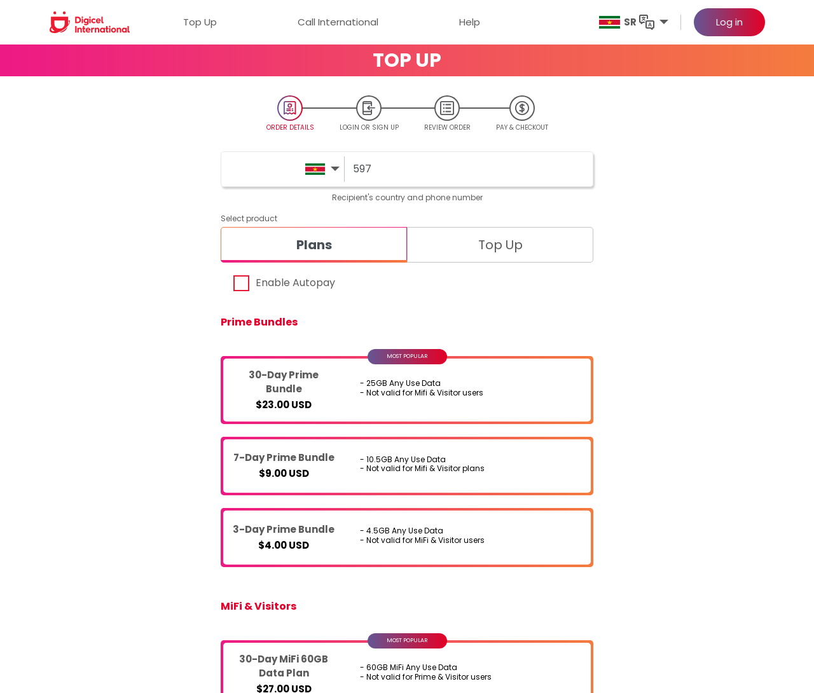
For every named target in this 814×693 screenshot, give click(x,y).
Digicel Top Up (92, 554)
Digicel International (251, 554)
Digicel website (420, 574)
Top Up (200, 22)
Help (469, 22)
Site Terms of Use (565, 594)
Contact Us (695, 554)
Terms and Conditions (577, 554)
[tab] (314, 245)
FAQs (682, 574)
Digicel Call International (112, 574)
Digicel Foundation (428, 554)
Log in (729, 22)
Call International (338, 22)
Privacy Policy (559, 574)
